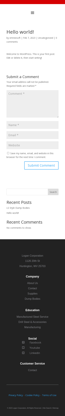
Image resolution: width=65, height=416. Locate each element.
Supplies (32, 293)
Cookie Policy (32, 395)
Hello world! (12, 212)
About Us (32, 283)
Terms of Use (49, 395)
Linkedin (35, 353)
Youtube (35, 348)
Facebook (35, 342)
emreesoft (15, 37)
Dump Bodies (32, 298)
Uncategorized (45, 37)
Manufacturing (32, 327)
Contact (32, 288)
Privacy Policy (16, 395)
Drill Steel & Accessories (32, 322)
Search (53, 192)
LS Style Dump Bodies (18, 207)
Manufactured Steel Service (33, 316)
